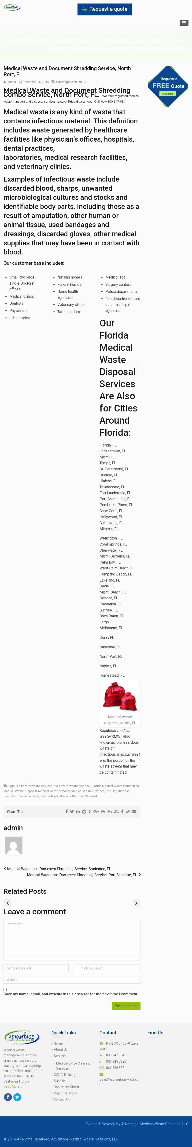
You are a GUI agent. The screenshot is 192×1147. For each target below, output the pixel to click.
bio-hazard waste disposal (72, 786)
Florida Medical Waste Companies (115, 786)
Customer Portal (66, 1093)
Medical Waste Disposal (20, 791)
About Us (60, 1049)
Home (70, 48)
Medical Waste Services (87, 791)
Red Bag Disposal (118, 791)
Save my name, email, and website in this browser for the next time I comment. (71, 994)
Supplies (60, 1081)
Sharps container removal (21, 796)
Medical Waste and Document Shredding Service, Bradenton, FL (59, 869)
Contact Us (62, 1099)
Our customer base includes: (34, 263)
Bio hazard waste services (34, 786)
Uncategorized (88, 48)
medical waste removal (54, 791)
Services (60, 1056)
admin (11, 82)
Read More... (13, 1086)
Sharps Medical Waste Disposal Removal (69, 796)
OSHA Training (64, 1075)
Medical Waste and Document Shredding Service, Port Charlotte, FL (82, 875)
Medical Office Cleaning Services (73, 1065)
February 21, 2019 (36, 82)
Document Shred (66, 1087)
